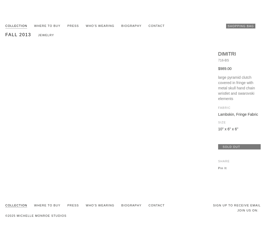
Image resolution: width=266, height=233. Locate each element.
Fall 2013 (18, 34)
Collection (16, 25)
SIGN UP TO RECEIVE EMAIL (237, 205)
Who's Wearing (100, 25)
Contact (156, 25)
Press (73, 25)
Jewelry (46, 35)
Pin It (222, 168)
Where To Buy (47, 25)
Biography (131, 25)
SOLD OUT (231, 146)
